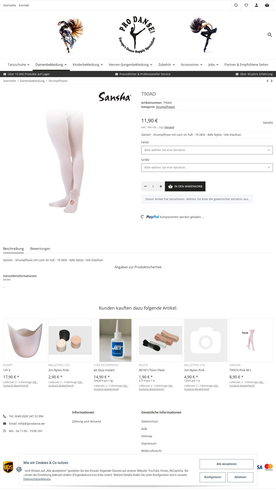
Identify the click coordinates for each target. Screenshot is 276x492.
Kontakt (24, 5)
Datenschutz (149, 421)
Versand (169, 127)
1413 (6, 370)
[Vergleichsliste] (236, 5)
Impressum (148, 443)
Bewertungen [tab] (40, 248)
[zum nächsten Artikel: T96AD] (272, 80)
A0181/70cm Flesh (152, 370)
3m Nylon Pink (194, 370)
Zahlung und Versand (86, 421)
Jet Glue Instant (104, 370)
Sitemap (146, 436)
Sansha (268, 122)
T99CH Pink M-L (240, 370)
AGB (144, 429)
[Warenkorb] (267, 5)
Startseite (9, 5)
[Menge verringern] (145, 186)
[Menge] (153, 186)
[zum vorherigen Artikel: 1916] (267, 80)
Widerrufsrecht (151, 451)
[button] (246, 5)
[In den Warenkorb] (185, 186)
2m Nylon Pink (58, 370)
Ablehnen (238, 477)
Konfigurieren (211, 477)
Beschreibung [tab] (13, 248)
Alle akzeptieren (225, 464)
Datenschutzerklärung (38, 479)
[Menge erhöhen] (161, 186)
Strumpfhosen (165, 107)
